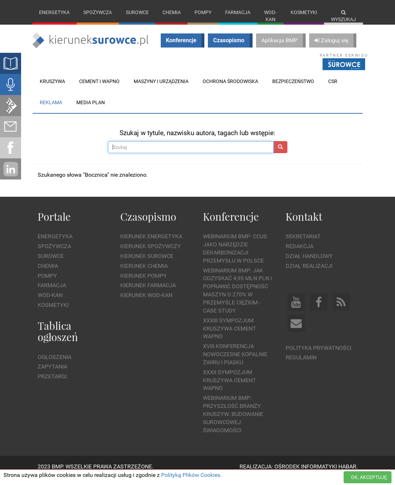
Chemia (172, 12)
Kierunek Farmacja (148, 292)
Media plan (90, 109)
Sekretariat (303, 243)
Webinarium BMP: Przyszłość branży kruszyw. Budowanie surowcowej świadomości (233, 421)
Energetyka (54, 12)
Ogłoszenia (54, 364)
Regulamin (301, 364)
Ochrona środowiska (230, 88)
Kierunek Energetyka (151, 243)
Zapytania (52, 374)
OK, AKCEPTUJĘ (369, 477)
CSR (332, 88)
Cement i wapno (99, 88)
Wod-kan (270, 16)
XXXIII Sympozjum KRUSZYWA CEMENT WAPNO (229, 335)
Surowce (137, 12)
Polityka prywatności (318, 355)
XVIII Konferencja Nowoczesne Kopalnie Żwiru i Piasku (235, 361)
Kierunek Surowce (146, 263)
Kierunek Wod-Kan (146, 302)
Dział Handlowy (309, 263)
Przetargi (52, 383)
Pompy (203, 12)
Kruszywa (52, 88)
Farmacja (237, 12)
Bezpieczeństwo (293, 88)
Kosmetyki (304, 12)
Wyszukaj (343, 16)
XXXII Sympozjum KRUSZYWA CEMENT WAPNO (229, 387)
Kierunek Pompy (143, 282)
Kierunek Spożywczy (150, 253)
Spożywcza (97, 12)
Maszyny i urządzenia (161, 88)
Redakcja (299, 253)
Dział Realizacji (309, 273)
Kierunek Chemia (144, 273)
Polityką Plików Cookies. (191, 475)
